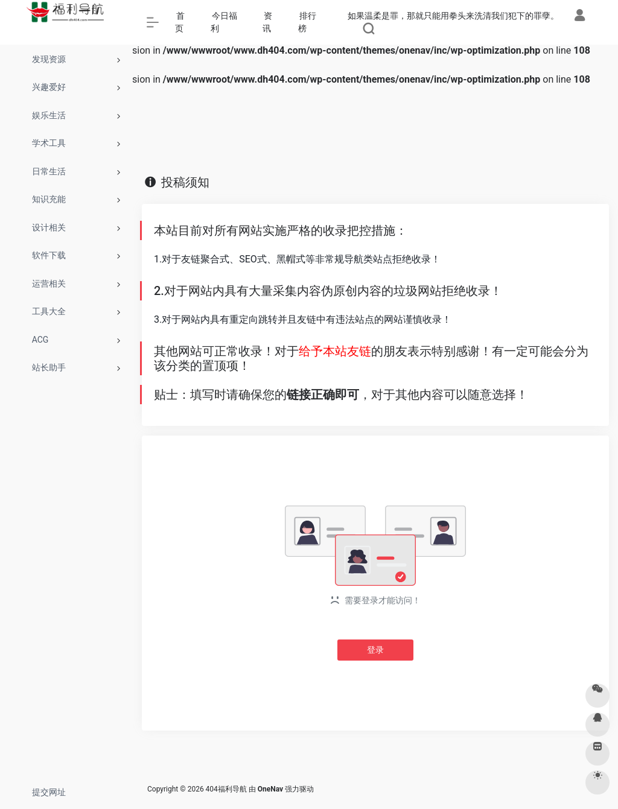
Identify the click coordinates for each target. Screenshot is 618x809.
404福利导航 (226, 789)
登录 (375, 650)
